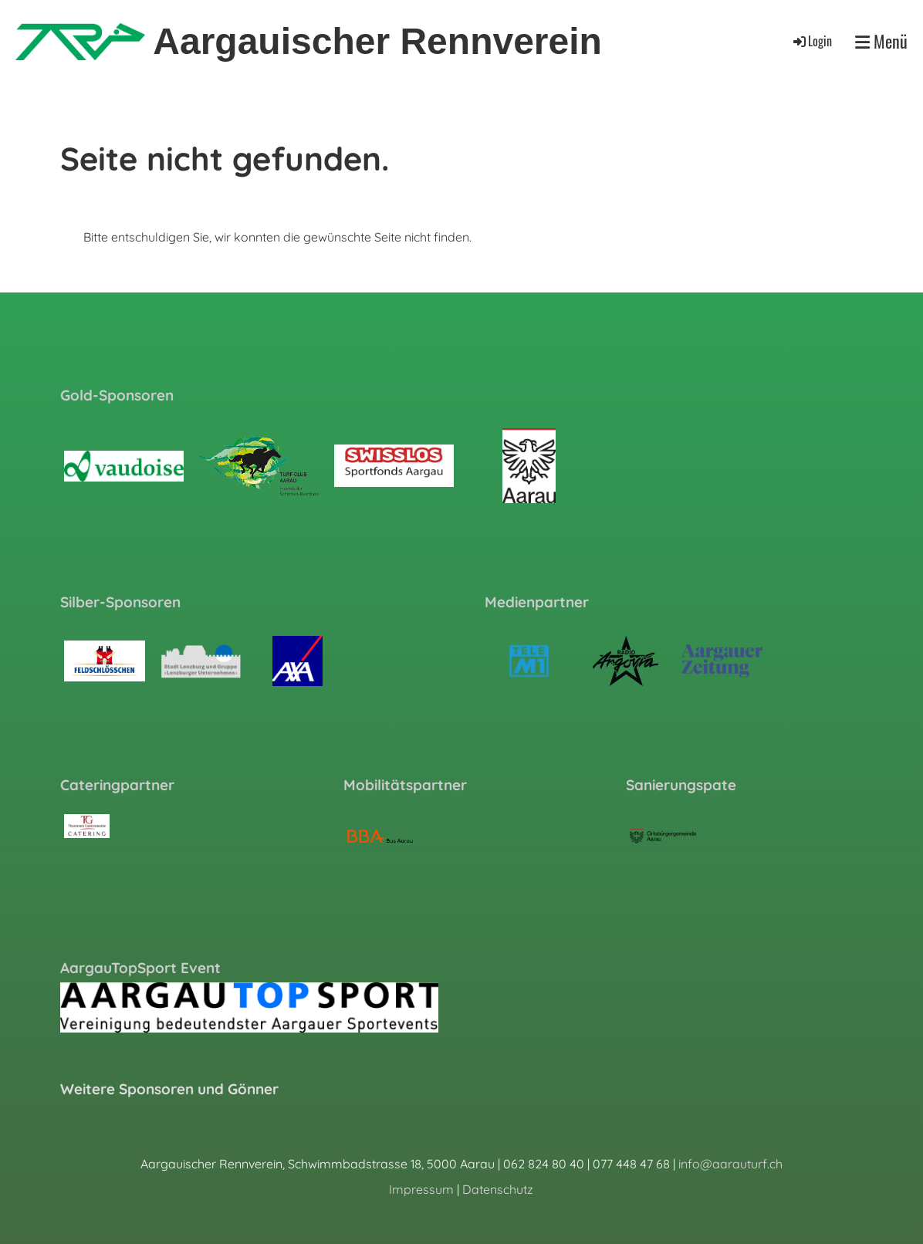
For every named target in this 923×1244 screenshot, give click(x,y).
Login (811, 41)
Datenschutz (497, 1189)
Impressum (421, 1189)
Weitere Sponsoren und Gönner (169, 1089)
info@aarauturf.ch (730, 1163)
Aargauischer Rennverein (377, 41)
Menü (881, 41)
